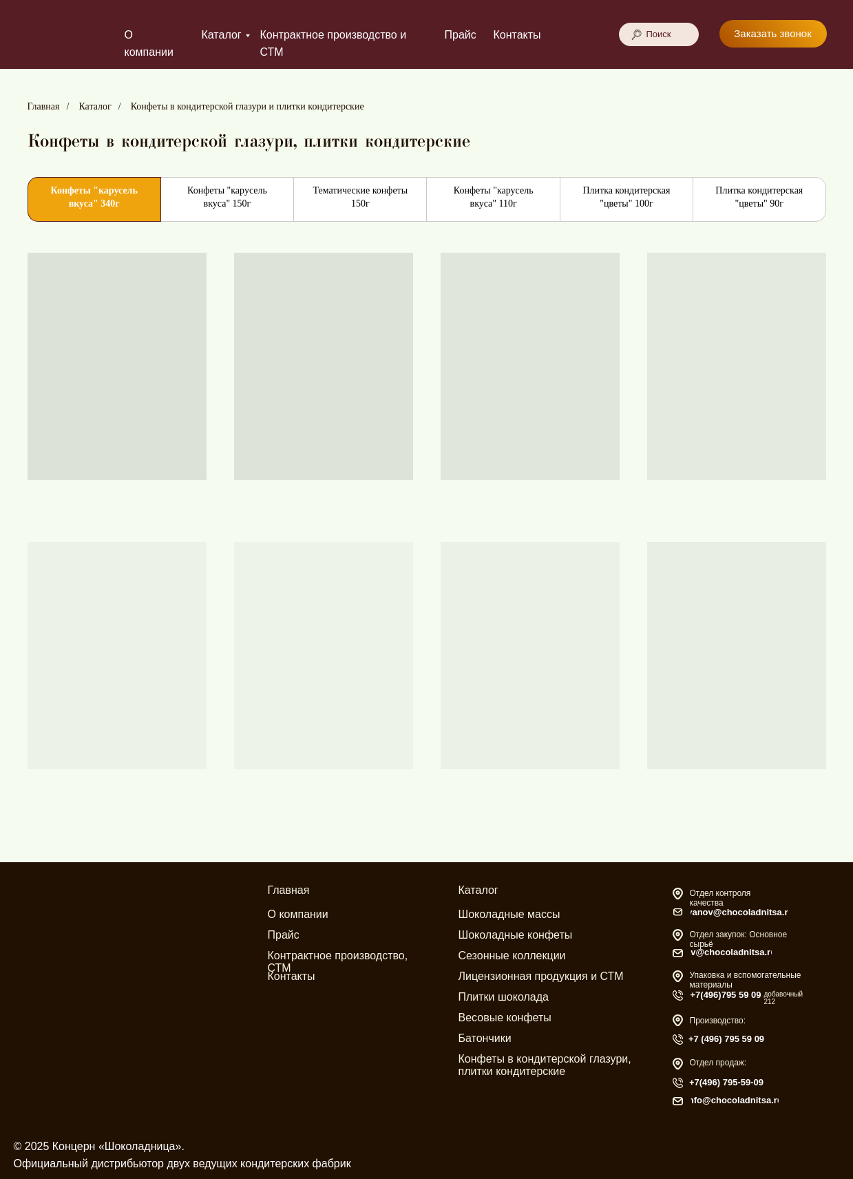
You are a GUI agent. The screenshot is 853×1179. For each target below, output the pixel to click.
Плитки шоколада (504, 997)
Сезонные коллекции (512, 955)
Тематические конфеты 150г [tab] (360, 197)
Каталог (222, 35)
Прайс (460, 35)
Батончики (485, 1038)
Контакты (517, 35)
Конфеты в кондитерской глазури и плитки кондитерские (247, 106)
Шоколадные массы (509, 914)
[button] (773, 34)
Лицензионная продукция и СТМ (541, 976)
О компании (298, 914)
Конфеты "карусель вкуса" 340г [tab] (93, 197)
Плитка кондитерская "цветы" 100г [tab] (626, 197)
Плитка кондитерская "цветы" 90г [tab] (759, 197)
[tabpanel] (426, 547)
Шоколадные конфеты (516, 935)
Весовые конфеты (505, 1017)
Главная (44, 106)
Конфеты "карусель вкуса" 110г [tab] (494, 197)
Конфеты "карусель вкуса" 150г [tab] (227, 197)
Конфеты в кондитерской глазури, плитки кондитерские (545, 1065)
